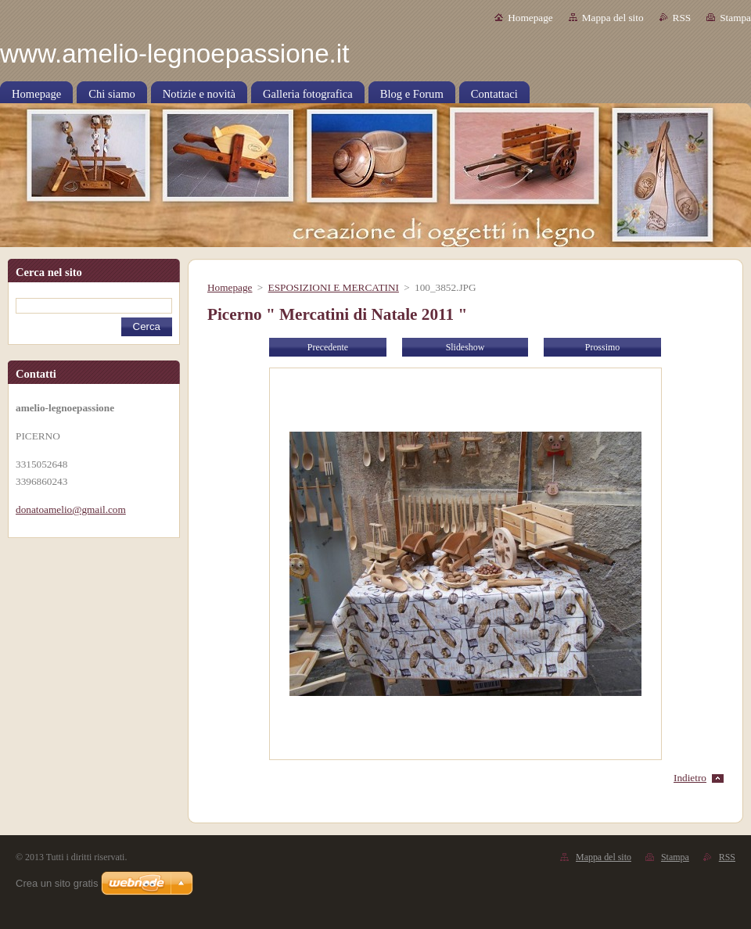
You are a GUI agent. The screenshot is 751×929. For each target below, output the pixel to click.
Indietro (690, 778)
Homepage (530, 17)
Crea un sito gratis (57, 883)
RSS (682, 17)
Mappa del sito (613, 17)
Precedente (327, 347)
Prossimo (602, 347)
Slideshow (465, 347)
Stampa (735, 17)
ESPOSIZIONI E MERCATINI (333, 287)
